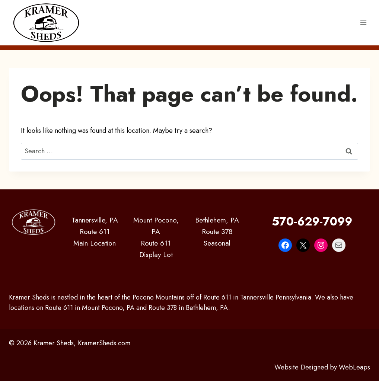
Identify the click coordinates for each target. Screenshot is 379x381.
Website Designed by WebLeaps (322, 367)
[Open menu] (363, 22)
